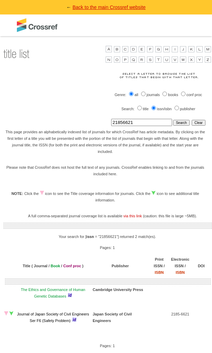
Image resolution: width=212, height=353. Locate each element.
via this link (133, 216)
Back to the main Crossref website (109, 7)
